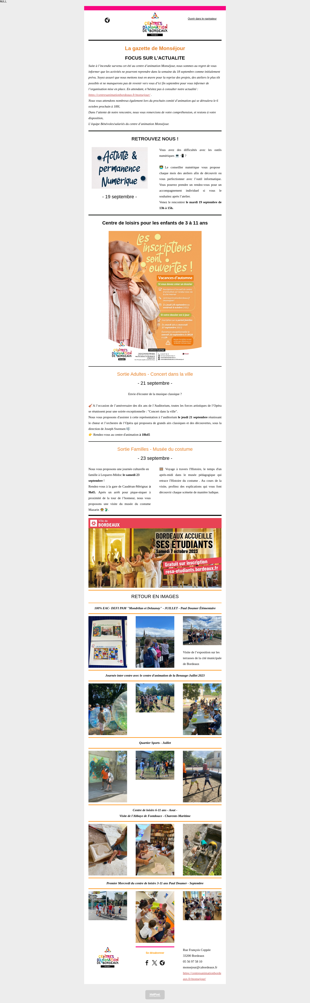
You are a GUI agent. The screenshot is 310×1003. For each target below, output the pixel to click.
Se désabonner (155, 953)
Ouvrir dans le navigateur (202, 19)
